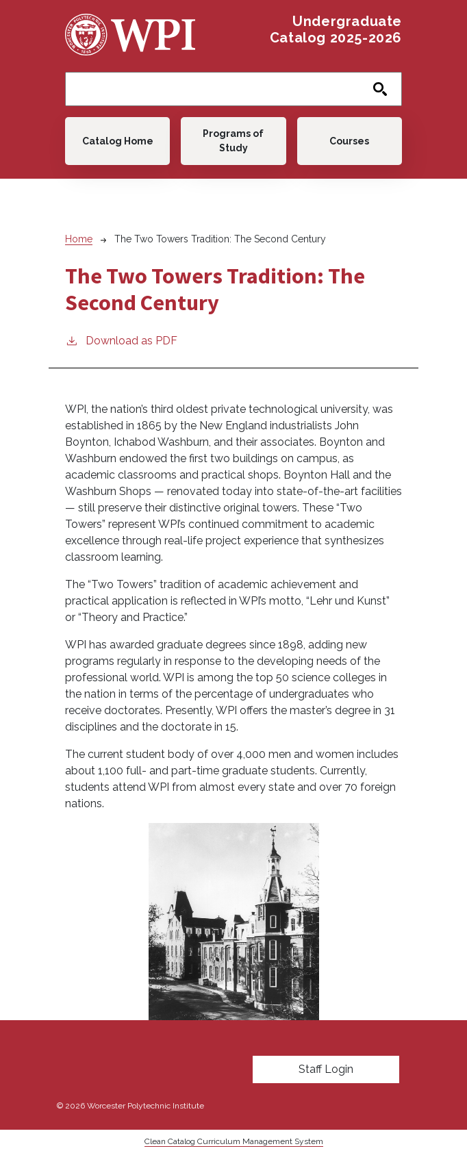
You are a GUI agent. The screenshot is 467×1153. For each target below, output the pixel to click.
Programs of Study (233, 140)
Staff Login (326, 1069)
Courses (349, 141)
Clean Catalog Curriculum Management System (233, 1141)
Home (78, 238)
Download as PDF (121, 340)
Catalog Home (117, 141)
